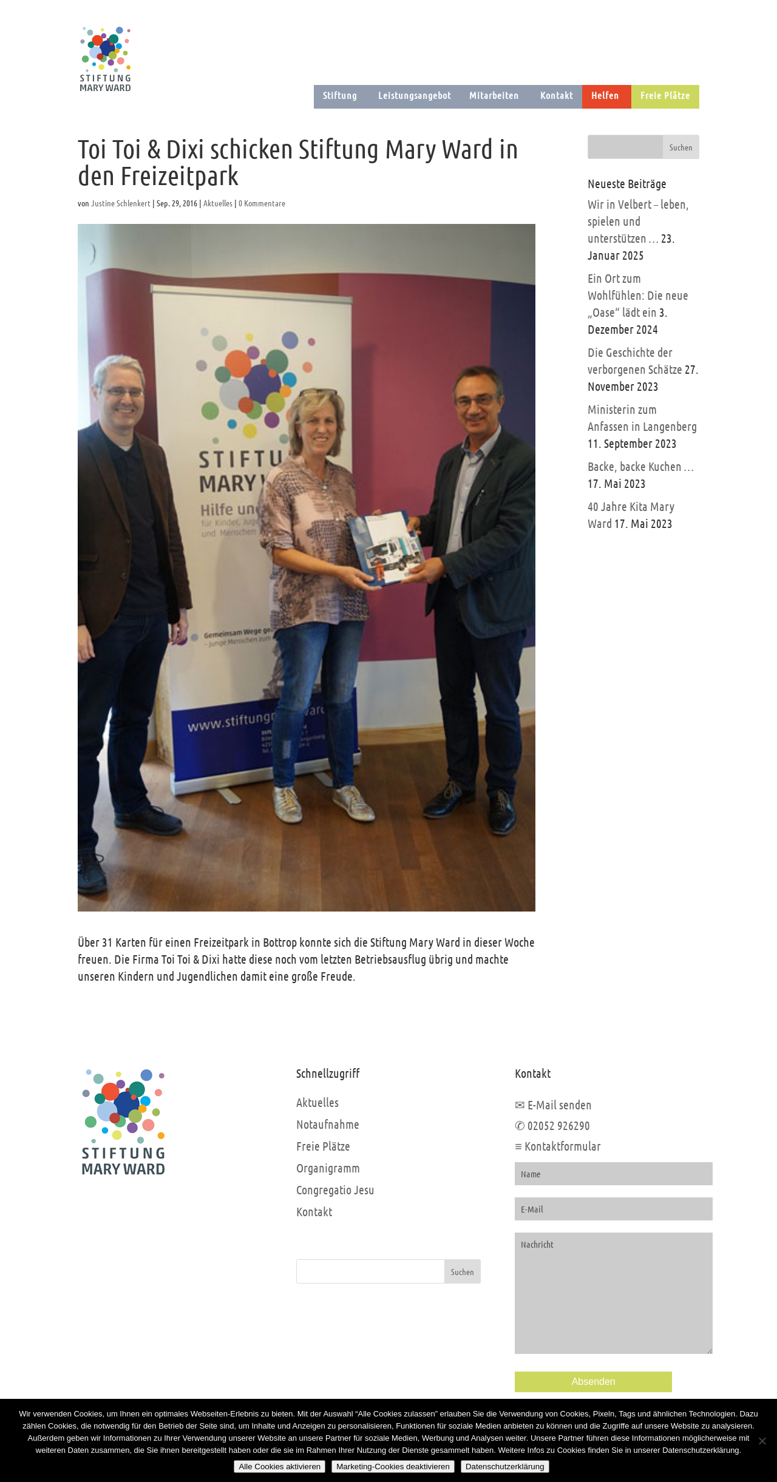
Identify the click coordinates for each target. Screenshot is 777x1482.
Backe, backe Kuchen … (641, 466)
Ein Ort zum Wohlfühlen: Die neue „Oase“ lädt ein (638, 295)
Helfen (605, 95)
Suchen (462, 1271)
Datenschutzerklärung (505, 1466)
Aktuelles (217, 202)
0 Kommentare (262, 202)
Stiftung (340, 95)
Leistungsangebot (414, 95)
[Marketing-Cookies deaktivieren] (762, 1441)
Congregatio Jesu (335, 1189)
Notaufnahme (327, 1124)
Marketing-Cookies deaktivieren (393, 1466)
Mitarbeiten (494, 95)
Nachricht (614, 1293)
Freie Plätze (665, 95)
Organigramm (328, 1167)
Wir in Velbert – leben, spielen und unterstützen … (638, 221)
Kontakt (556, 95)
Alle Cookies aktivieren (280, 1466)
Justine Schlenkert (121, 202)
